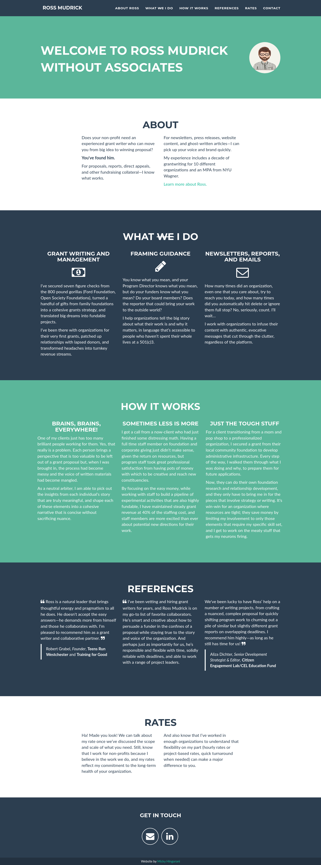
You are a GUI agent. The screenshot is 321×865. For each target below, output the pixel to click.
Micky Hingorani (168, 861)
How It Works (193, 12)
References (227, 12)
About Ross (127, 12)
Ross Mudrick (67, 11)
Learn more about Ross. (185, 184)
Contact (271, 12)
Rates (251, 12)
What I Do (159, 12)
